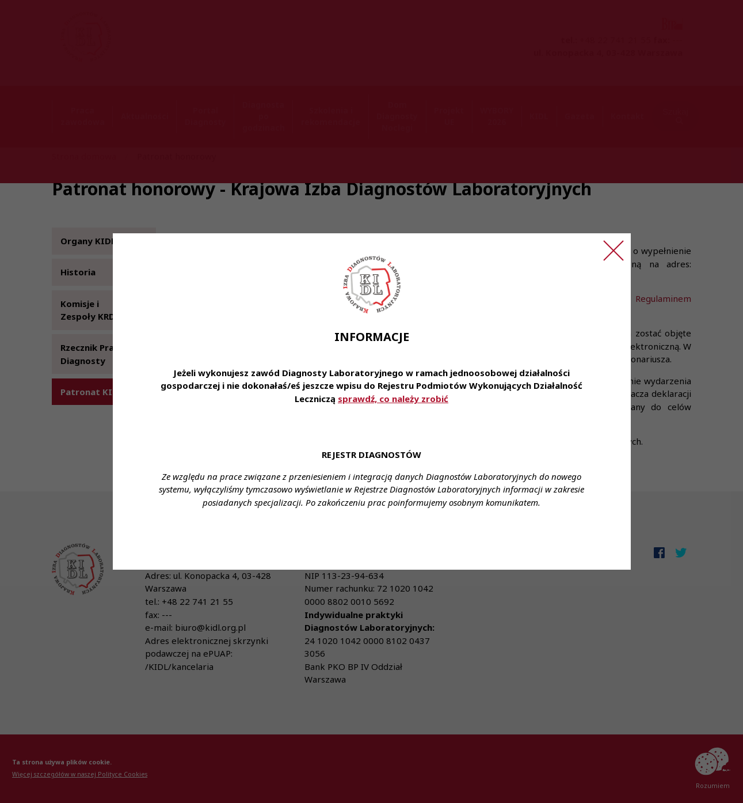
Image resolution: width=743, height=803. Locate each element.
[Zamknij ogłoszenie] (613, 250)
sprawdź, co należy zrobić (393, 398)
